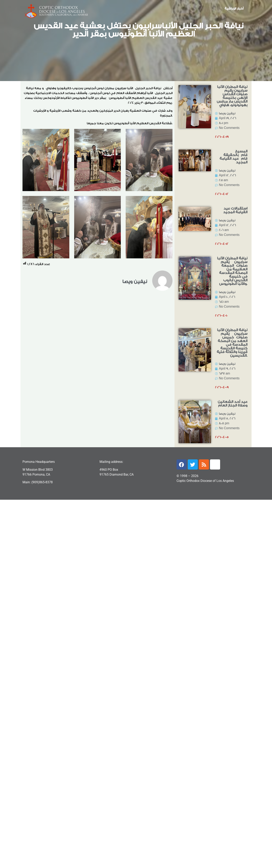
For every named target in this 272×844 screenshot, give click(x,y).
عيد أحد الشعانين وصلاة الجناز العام (232, 403)
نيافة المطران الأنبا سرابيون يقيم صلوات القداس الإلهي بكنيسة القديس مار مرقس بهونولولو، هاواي (232, 96)
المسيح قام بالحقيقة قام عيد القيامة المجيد (233, 156)
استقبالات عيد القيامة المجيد (235, 210)
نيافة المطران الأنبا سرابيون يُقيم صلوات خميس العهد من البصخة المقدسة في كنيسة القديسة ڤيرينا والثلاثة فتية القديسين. (232, 342)
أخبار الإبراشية (234, 8)
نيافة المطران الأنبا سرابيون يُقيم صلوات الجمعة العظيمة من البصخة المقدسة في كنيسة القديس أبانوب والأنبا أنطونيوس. (232, 271)
